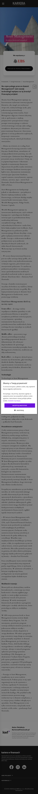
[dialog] (19, 397)
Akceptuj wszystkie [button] (19, 405)
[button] (19, 410)
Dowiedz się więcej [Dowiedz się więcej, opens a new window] (14, 401)
